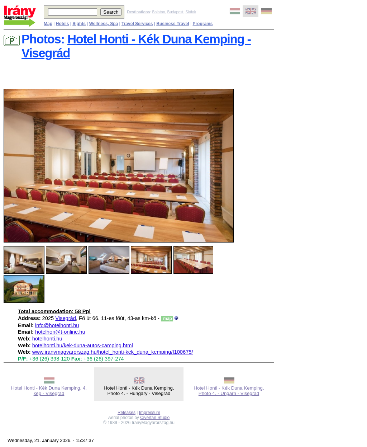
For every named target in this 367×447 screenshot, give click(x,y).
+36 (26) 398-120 (49, 359)
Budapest (175, 12)
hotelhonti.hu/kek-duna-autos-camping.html (82, 345)
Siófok (190, 12)
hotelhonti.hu (47, 339)
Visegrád (65, 318)
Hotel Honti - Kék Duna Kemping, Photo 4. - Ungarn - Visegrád (229, 390)
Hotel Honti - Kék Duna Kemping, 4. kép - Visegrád (49, 390)
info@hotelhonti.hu (57, 325)
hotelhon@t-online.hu (60, 332)
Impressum (149, 412)
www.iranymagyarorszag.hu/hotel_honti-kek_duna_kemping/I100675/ (112, 352)
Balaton (158, 12)
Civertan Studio (155, 417)
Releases (126, 412)
